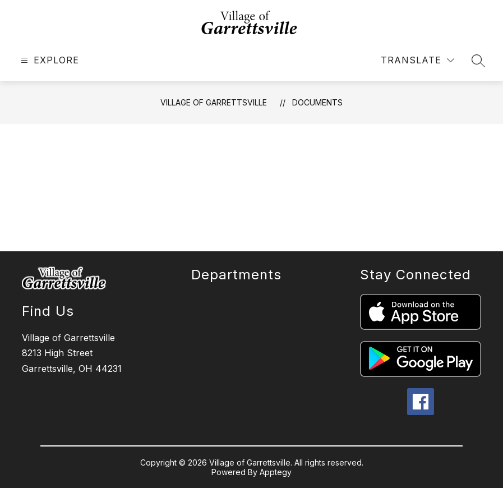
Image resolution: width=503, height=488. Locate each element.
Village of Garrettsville (213, 102)
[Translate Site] (417, 60)
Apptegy (276, 472)
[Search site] (478, 60)
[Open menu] (48, 60)
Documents (317, 102)
